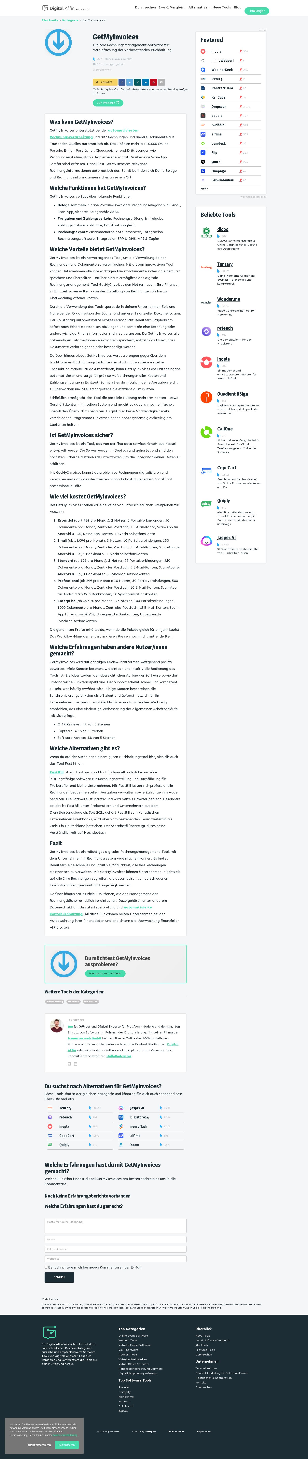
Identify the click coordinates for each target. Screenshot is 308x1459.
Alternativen (202, 8)
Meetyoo (124, 1401)
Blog (238, 8)
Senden (59, 1277)
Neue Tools (223, 8)
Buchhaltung (55, 1001)
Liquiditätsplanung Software (138, 1373)
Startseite (50, 20)
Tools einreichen (206, 1368)
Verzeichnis (82, 9)
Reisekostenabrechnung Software (141, 1368)
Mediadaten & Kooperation (213, 1378)
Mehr (204, 188)
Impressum (204, 1432)
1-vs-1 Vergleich (177, 8)
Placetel (124, 1387)
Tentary (65, 1108)
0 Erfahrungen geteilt (109, 64)
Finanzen (73, 1001)
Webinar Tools (128, 1340)
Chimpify (125, 1392)
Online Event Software (133, 1335)
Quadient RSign (232, 394)
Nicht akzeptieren (39, 1445)
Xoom (134, 1145)
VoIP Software (128, 1350)
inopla (64, 1126)
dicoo (223, 229)
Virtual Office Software (134, 1364)
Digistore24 (139, 1117)
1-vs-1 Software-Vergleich (212, 1340)
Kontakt (200, 1382)
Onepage (219, 171)
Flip (214, 152)
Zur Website (108, 103)
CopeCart (66, 1136)
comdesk (219, 143)
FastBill (56, 772)
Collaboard (126, 1406)
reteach (65, 1117)
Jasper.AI (137, 1108)
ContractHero (222, 88)
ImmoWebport (223, 60)
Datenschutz (176, 1432)
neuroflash (138, 1126)
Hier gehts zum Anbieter (107, 973)
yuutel (216, 162)
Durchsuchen (152, 8)
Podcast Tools (128, 1354)
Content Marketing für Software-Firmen (221, 1373)
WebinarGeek (222, 70)
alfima (135, 1136)
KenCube (219, 97)
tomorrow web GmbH (84, 1038)
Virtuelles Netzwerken (133, 1359)
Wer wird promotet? (253, 196)
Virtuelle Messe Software (135, 1345)
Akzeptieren (67, 1445)
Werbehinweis (102, 69)
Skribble (218, 125)
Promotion (91, 1001)
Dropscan (219, 107)
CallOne (225, 429)
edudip (217, 116)
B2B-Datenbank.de (226, 180)
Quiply (64, 1145)
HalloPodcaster (118, 1056)
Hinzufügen (257, 8)
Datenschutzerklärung (65, 1435)
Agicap (123, 1411)
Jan (70, 1026)
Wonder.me (228, 299)
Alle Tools (201, 1345)
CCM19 (217, 79)
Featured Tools (205, 1350)
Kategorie (70, 20)
